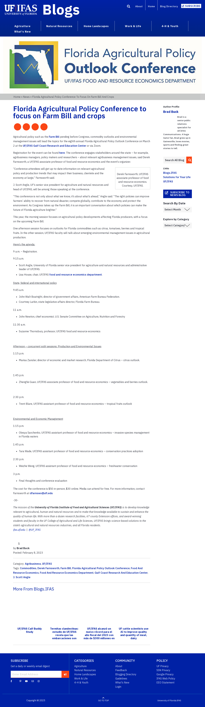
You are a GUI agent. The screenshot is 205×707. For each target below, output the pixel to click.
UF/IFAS (47, 563)
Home (151, 6)
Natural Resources (85, 670)
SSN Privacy (163, 670)
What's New (122, 682)
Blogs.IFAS (170, 172)
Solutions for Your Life (177, 177)
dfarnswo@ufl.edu (41, 493)
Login (118, 686)
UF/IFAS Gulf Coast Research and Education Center (54, 145)
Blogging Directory (125, 674)
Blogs (61, 9)
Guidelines (121, 678)
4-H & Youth (81, 682)
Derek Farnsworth (48, 568)
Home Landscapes (85, 674)
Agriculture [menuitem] (22, 26)
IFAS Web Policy (165, 678)
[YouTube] (26, 681)
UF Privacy (162, 666)
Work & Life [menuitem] (133, 26)
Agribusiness (33, 563)
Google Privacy (165, 674)
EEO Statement (165, 682)
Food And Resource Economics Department (67, 572)
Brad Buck (170, 112)
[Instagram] (39, 681)
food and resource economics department (75, 274)
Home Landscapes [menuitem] (96, 26)
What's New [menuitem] (22, 31)
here (62, 152)
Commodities (28, 568)
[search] (189, 160)
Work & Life (81, 678)
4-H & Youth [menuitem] (170, 26)
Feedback (121, 670)
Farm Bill (54, 136)
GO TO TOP (103, 700)
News (26, 96)
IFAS (179, 700)
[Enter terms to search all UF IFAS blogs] (174, 160)
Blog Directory (169, 6)
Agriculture (80, 666)
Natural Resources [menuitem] (59, 26)
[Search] (128, 7)
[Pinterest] (20, 681)
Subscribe (192, 6)
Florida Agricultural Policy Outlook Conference (101, 568)
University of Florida (166, 700)
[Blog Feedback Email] (33, 681)
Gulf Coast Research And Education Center (121, 572)
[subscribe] (65, 674)
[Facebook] (11, 681)
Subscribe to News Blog (179, 194)
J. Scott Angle (21, 577)
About (139, 6)
